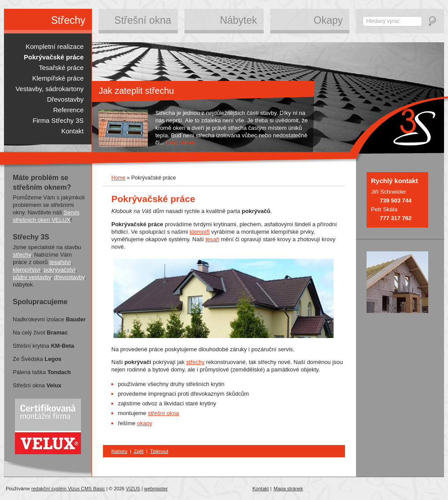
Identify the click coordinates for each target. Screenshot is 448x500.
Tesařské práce (61, 67)
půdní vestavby (32, 277)
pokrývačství (59, 269)
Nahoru (119, 451)
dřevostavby (69, 277)
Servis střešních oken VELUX (46, 216)
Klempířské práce (58, 78)
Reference (68, 110)
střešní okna (163, 413)
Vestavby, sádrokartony (49, 88)
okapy (144, 423)
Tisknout (159, 451)
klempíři (200, 231)
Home (118, 178)
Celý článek (180, 142)
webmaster (156, 488)
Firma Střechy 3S (58, 120)
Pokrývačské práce (54, 57)
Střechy (68, 20)
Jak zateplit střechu (136, 91)
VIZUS (133, 488)
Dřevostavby (65, 99)
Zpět (138, 451)
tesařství (60, 262)
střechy (195, 362)
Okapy (328, 20)
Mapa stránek (288, 488)
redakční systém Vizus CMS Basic (68, 488)
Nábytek (238, 20)
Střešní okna (142, 20)
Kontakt (261, 488)
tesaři (213, 239)
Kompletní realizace (55, 46)
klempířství (26, 269)
